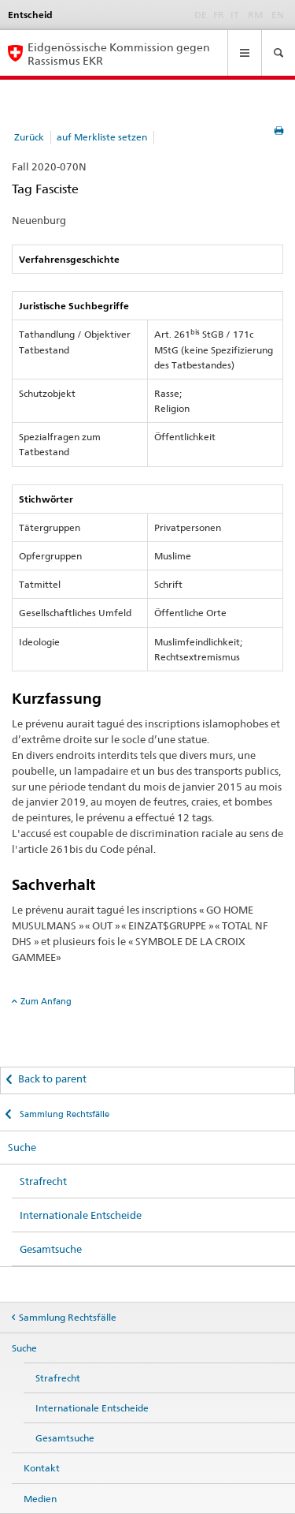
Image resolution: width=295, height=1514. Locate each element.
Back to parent (52, 1078)
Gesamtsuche (51, 1249)
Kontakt (42, 1468)
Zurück (29, 137)
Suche (22, 1147)
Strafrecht (43, 1181)
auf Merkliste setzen (102, 137)
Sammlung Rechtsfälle (63, 1114)
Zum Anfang (46, 1001)
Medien (40, 1499)
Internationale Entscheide (81, 1215)
